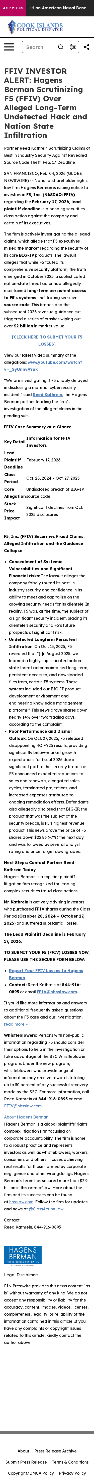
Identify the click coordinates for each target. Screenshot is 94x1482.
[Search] (38, 47)
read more (14, 1024)
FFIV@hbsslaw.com (23, 1105)
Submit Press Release (26, 1462)
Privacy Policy (72, 1473)
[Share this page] (86, 47)
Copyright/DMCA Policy (31, 1473)
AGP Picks (13, 8)
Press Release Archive (55, 1450)
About (23, 1450)
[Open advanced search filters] (73, 47)
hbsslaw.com (21, 1201)
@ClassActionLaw (46, 1208)
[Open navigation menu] (9, 47)
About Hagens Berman (26, 1117)
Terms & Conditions (70, 1462)
